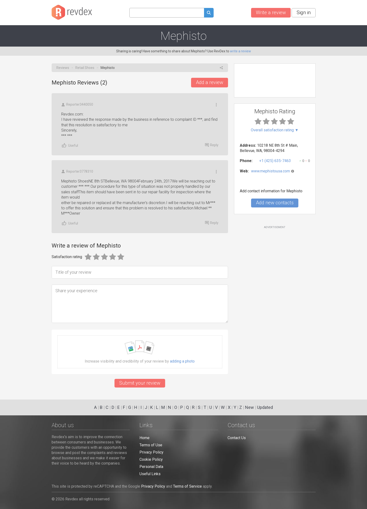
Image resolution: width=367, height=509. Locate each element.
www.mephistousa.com (270, 171)
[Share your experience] (140, 304)
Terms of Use (150, 445)
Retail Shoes (84, 68)
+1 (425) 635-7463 (275, 160)
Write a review (271, 12)
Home (144, 438)
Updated (265, 407)
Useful (69, 145)
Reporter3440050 (77, 105)
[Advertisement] (275, 268)
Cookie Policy (151, 459)
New (249, 407)
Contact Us (237, 438)
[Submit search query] (209, 13)
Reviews (62, 68)
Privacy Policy (151, 452)
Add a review (209, 82)
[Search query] (166, 13)
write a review (240, 51)
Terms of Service (187, 486)
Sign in (304, 12)
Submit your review (139, 383)
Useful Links (150, 474)
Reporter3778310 (77, 172)
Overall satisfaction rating (275, 130)
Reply (211, 145)
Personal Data (151, 466)
